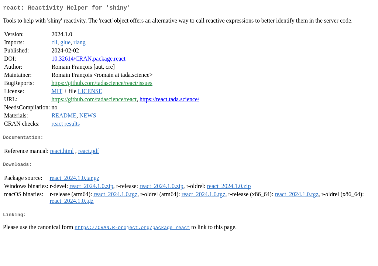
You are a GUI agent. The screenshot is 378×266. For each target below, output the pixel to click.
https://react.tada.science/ (169, 101)
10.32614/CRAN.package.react (88, 60)
